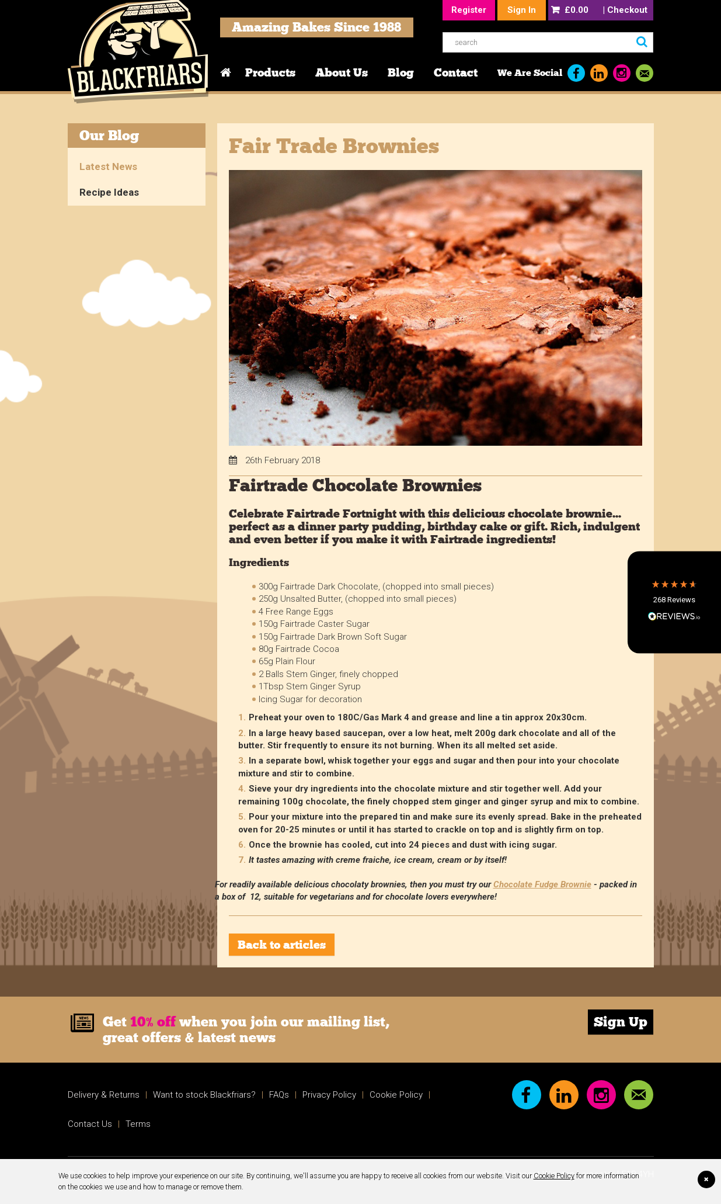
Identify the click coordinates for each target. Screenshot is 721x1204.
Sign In (521, 10)
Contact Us (90, 1124)
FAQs (279, 1095)
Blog (401, 72)
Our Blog (109, 135)
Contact (456, 72)
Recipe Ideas (109, 192)
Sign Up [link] (620, 1022)
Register (468, 10)
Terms (138, 1124)
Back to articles (282, 945)
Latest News (108, 166)
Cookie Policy (554, 1175)
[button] (674, 602)
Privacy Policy (329, 1095)
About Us (341, 72)
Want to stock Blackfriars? (204, 1095)
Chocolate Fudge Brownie (542, 884)
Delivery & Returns (104, 1095)
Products (270, 72)
